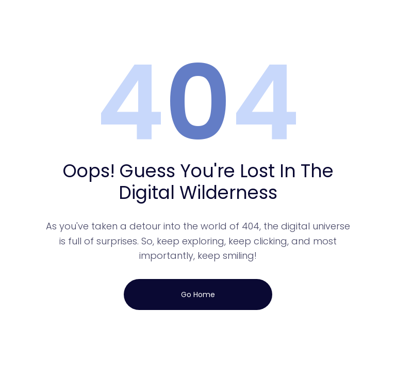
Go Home (198, 294)
